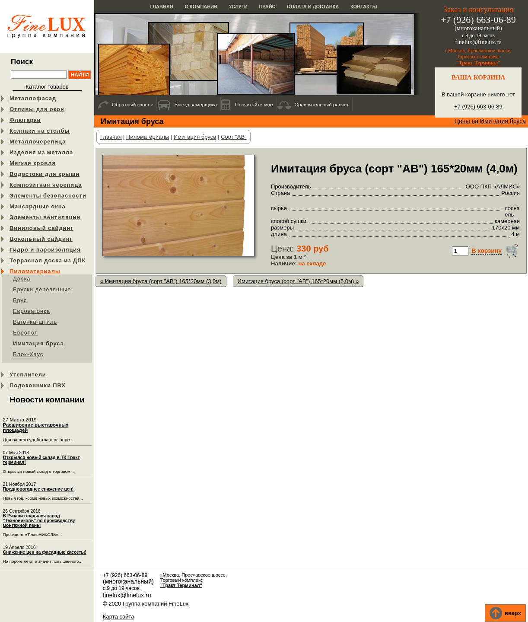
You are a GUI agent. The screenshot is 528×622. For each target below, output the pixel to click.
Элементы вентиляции (45, 217)
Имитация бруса (38, 343)
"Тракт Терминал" (478, 63)
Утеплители (28, 374)
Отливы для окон (37, 109)
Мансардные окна (38, 206)
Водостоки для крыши (45, 174)
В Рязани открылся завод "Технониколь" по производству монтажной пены (39, 521)
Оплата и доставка (313, 6)
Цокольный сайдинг (41, 239)
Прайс (267, 6)
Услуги (238, 6)
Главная (161, 6)
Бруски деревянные (42, 289)
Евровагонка (31, 311)
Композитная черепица (46, 185)
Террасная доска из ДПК (48, 260)
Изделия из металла (41, 152)
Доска (21, 278)
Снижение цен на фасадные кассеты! (44, 552)
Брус (20, 300)
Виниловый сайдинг (41, 228)
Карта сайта (118, 616)
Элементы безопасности (48, 195)
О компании (200, 6)
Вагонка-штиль (35, 322)
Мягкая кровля (33, 163)
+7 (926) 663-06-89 (478, 106)
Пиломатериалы (35, 271)
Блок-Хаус (28, 354)
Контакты (363, 6)
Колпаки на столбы (40, 131)
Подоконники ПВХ (38, 385)
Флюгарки (25, 120)
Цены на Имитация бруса (490, 121)
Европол (25, 332)
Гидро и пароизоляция (45, 249)
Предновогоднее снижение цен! (38, 489)
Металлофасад (33, 98)
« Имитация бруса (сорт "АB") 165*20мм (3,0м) (161, 281)
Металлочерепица (38, 141)
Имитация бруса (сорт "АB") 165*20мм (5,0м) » (298, 281)
